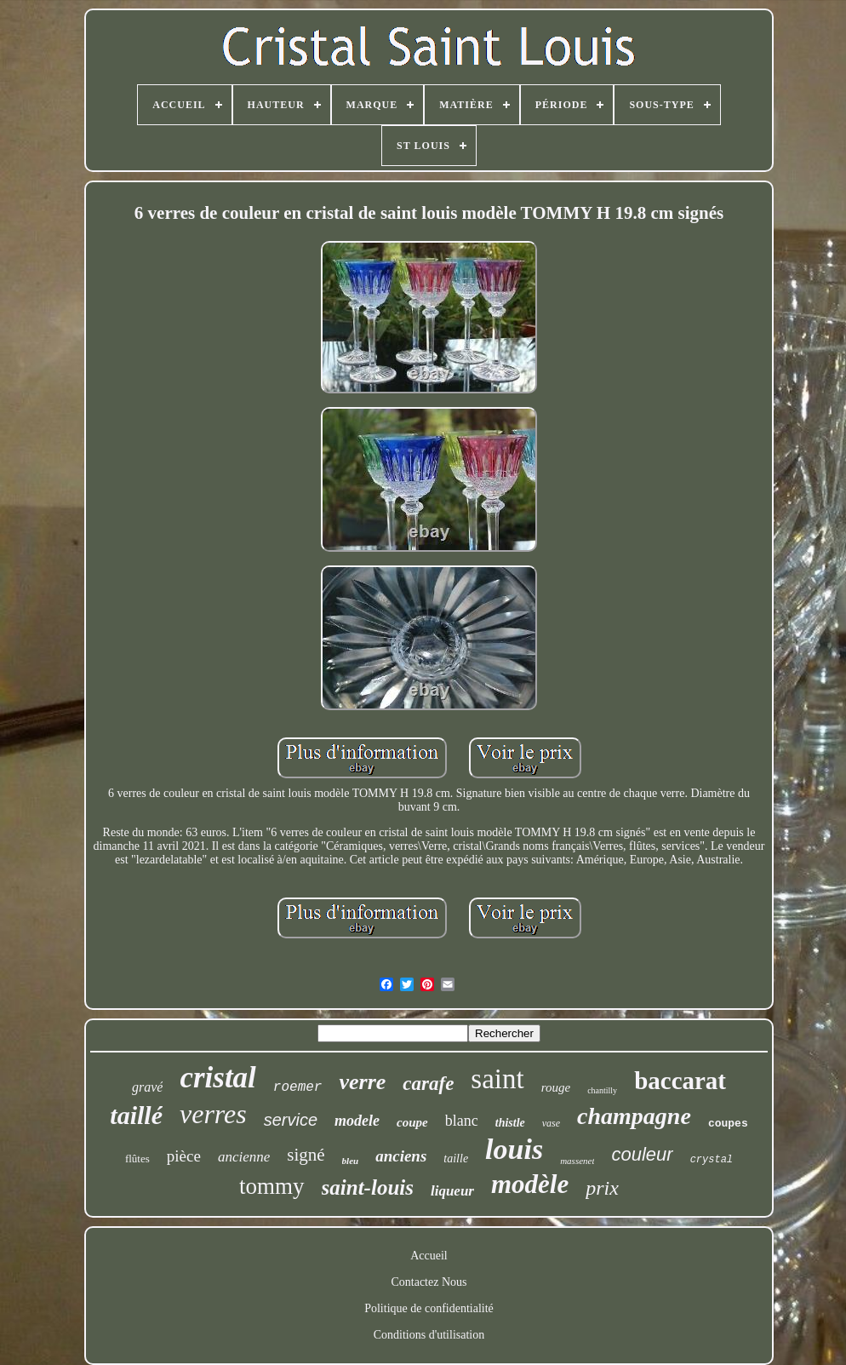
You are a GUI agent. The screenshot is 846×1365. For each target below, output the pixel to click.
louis (514, 1149)
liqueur (452, 1191)
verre (362, 1082)
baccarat (680, 1080)
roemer (298, 1087)
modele (357, 1120)
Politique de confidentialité (429, 1308)
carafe (428, 1083)
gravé (147, 1087)
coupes (728, 1123)
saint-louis (368, 1187)
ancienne (244, 1157)
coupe (412, 1122)
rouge (555, 1087)
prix (602, 1188)
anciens (400, 1156)
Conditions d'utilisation (429, 1334)
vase (551, 1123)
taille (455, 1158)
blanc (461, 1120)
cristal (217, 1077)
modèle (530, 1184)
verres (213, 1113)
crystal (711, 1160)
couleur (641, 1154)
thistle (510, 1122)
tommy (272, 1186)
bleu (350, 1161)
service (290, 1119)
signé (305, 1154)
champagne (634, 1116)
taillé (136, 1115)
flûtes (137, 1158)
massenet (577, 1161)
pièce (184, 1156)
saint (497, 1079)
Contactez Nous (428, 1282)
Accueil (429, 1255)
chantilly (602, 1090)
